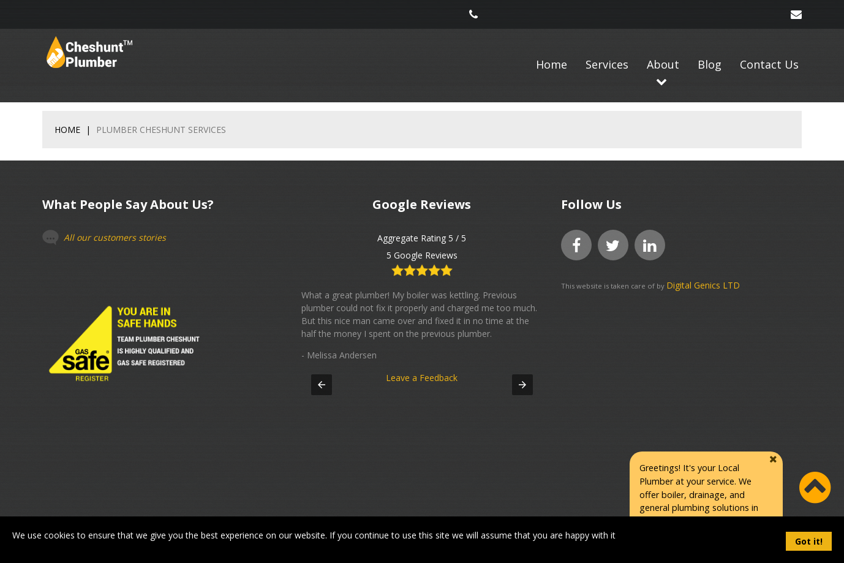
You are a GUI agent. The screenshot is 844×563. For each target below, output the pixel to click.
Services (607, 64)
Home (551, 64)
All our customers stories (115, 237)
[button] (321, 384)
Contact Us (769, 64)
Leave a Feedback (422, 365)
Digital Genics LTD (703, 285)
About (663, 64)
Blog (710, 64)
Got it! (809, 541)
